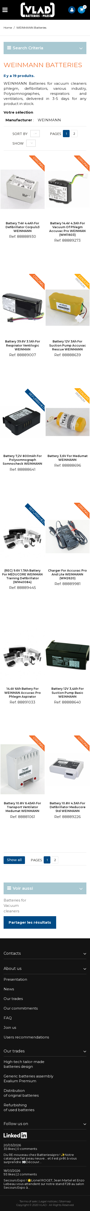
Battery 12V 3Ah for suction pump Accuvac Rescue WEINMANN (67, 345)
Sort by (20, 133)
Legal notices (48, 1201)
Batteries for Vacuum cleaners (15, 905)
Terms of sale (28, 1201)
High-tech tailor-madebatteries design (24, 1064)
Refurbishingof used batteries (19, 1107)
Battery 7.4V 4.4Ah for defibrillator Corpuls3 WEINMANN (23, 227)
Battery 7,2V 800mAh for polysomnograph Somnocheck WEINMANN (22, 459)
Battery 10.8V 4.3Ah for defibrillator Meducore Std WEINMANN (67, 807)
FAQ (8, 1018)
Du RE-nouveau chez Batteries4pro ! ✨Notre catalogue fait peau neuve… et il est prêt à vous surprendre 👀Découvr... (40, 1158)
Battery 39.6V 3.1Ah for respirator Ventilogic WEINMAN (22, 345)
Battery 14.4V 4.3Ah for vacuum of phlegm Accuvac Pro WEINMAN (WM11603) (67, 229)
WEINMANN (49, 120)
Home (8, 27)
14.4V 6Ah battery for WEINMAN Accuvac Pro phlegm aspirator (22, 692)
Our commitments (21, 1008)
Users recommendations (26, 1037)
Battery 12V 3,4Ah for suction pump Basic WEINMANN (67, 692)
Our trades (13, 998)
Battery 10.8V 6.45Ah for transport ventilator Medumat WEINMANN (22, 807)
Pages (55, 133)
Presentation (15, 979)
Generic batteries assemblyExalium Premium (28, 1078)
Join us (10, 1027)
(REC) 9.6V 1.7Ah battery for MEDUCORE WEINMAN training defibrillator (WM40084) (22, 576)
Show (18, 143)
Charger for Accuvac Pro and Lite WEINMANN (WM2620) (67, 574)
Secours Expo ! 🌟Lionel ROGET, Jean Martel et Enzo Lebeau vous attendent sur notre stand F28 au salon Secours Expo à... (44, 1183)
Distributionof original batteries (21, 1093)
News (9, 989)
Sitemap (65, 1201)
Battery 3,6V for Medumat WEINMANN (68, 458)
